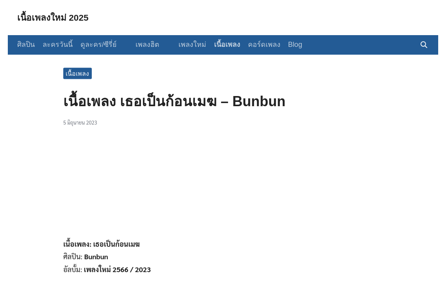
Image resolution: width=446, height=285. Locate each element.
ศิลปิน (26, 44)
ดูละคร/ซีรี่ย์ (98, 44)
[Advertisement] (223, 185)
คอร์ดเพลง (257, 44)
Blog (289, 44)
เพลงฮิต (144, 44)
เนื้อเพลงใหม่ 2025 (55, 17)
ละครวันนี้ (58, 44)
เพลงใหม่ (186, 44)
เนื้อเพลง (220, 44)
